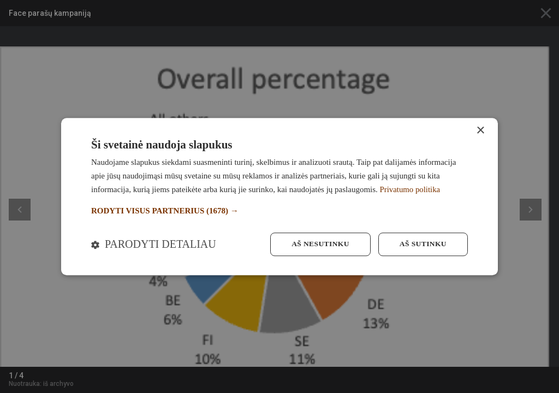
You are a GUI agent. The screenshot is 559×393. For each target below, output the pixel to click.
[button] (279, 210)
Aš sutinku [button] (422, 244)
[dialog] (279, 196)
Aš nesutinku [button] (317, 244)
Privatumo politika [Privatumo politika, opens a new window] (410, 188)
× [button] (480, 130)
